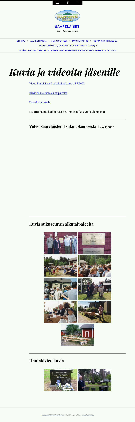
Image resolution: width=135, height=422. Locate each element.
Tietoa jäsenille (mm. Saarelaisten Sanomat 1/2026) (67, 46)
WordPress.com (87, 415)
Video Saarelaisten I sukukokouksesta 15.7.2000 (60, 83)
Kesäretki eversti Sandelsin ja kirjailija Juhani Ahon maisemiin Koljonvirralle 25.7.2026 (67, 50)
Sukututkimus (80, 41)
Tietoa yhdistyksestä (105, 41)
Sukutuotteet (59, 41)
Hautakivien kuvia (41, 102)
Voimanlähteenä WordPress (52, 415)
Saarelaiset (67, 26)
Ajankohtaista (38, 41)
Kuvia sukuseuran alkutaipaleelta (50, 93)
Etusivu (21, 41)
